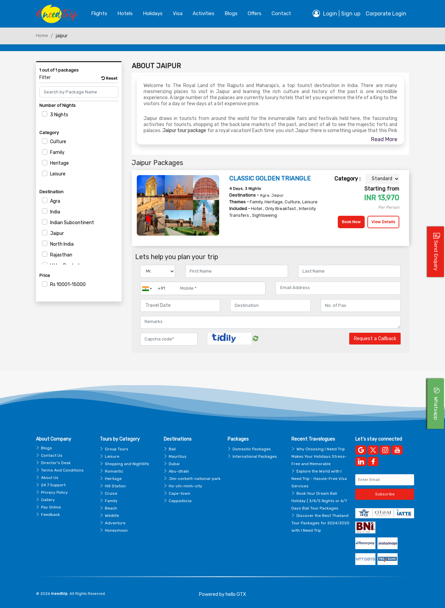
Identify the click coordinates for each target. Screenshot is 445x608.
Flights (99, 13)
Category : (347, 178)
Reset (109, 78)
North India (62, 244)
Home (42, 35)
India (55, 212)
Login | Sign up (336, 13)
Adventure (115, 523)
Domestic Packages (252, 449)
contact (281, 13)
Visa (178, 13)
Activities (203, 13)
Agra (55, 201)
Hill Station (115, 486)
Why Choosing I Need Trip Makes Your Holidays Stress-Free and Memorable (319, 456)
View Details (383, 221)
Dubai (174, 463)
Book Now (351, 221)
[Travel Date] (180, 305)
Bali (172, 449)
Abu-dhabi (179, 471)
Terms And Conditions (62, 470)
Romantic (114, 471)
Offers (254, 13)
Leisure (58, 174)
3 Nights (59, 115)
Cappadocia (180, 500)
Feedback (50, 514)
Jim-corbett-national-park (194, 478)
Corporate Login (386, 13)
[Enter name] (236, 271)
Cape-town (179, 493)
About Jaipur (156, 66)
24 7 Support (53, 485)
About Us (49, 477)
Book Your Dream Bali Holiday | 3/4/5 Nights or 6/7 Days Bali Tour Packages (319, 501)
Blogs (46, 448)
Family (57, 152)
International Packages (255, 456)
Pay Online (51, 507)
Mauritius (178, 456)
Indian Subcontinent (72, 223)
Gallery (48, 499)
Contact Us (52, 455)
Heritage (59, 163)
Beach (111, 508)
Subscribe (385, 494)
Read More (384, 139)
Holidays (153, 13)
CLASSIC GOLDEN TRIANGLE (270, 178)
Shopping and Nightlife (127, 463)
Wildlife (112, 515)
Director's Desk (56, 462)
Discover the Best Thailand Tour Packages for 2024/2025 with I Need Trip (320, 523)
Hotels (125, 13)
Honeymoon (116, 530)
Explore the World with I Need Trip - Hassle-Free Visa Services (319, 478)
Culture (58, 142)
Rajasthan (61, 255)
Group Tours (116, 449)
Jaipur (57, 233)
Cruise (111, 493)
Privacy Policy (54, 492)
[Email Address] (338, 287)
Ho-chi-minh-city (185, 486)
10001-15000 (68, 284)
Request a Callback (375, 338)
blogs (231, 13)
